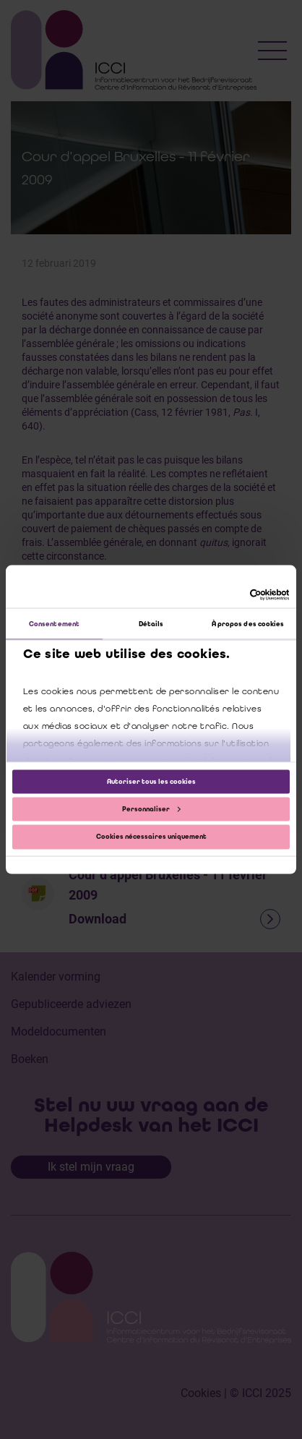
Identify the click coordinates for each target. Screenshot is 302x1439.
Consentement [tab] (54, 624)
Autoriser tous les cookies (151, 781)
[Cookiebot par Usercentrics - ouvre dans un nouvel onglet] (226, 595)
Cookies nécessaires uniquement (151, 836)
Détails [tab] (151, 624)
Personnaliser (151, 809)
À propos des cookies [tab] (248, 624)
